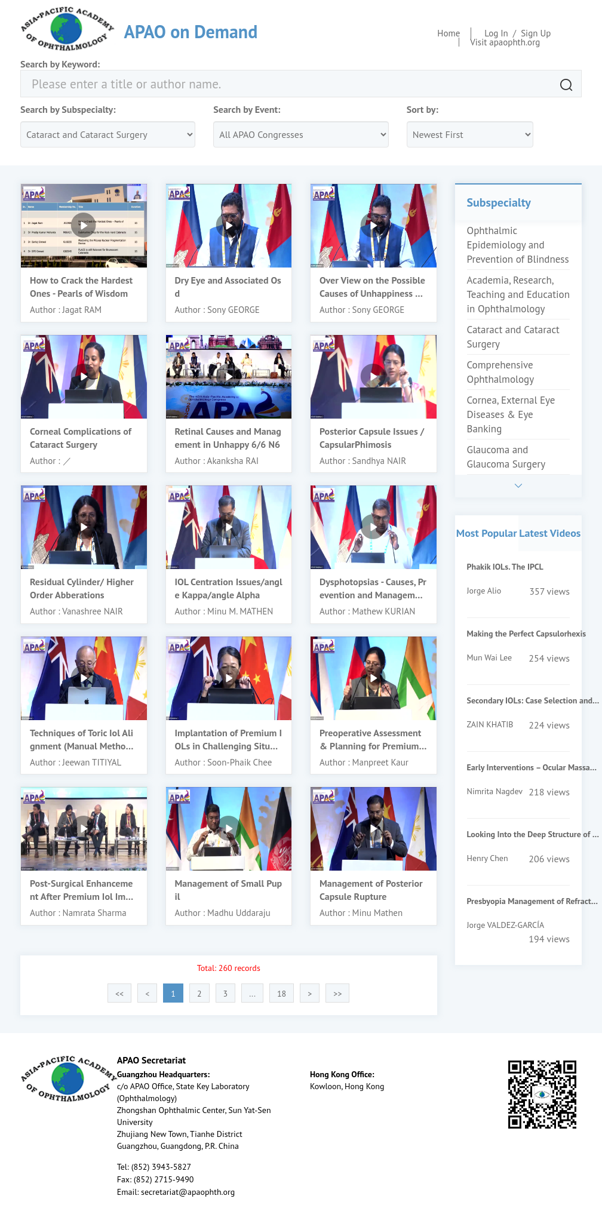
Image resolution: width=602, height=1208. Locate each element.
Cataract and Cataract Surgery (513, 337)
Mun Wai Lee (489, 657)
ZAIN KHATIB (490, 724)
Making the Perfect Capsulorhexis (526, 633)
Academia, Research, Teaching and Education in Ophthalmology (518, 294)
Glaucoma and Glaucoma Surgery (506, 457)
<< (119, 993)
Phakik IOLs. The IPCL (505, 566)
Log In (496, 33)
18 (281, 993)
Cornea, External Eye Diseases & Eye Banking (511, 414)
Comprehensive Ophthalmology (501, 372)
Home (448, 33)
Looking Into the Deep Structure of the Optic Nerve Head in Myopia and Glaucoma (533, 834)
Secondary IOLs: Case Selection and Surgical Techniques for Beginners (533, 700)
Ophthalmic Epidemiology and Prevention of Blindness (518, 245)
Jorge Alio (484, 590)
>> (337, 993)
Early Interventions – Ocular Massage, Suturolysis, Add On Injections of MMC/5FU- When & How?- (533, 767)
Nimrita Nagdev (495, 791)
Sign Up (536, 33)
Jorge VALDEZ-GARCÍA (506, 925)
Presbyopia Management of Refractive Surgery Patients (533, 901)
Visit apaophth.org (505, 42)
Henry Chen (487, 858)
